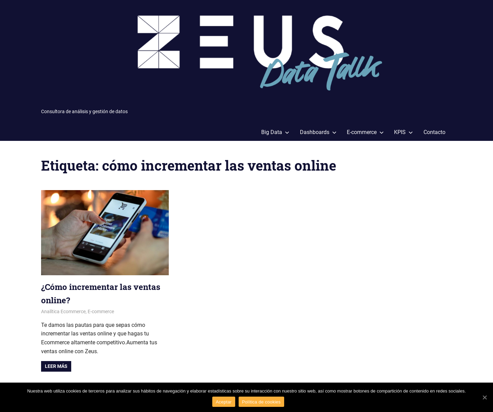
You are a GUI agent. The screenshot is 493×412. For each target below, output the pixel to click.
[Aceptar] (484, 397)
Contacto (434, 132)
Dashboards (318, 132)
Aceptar (224, 401)
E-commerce (365, 132)
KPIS (403, 132)
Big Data (275, 132)
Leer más (56, 366)
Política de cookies (261, 401)
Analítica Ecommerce (63, 311)
